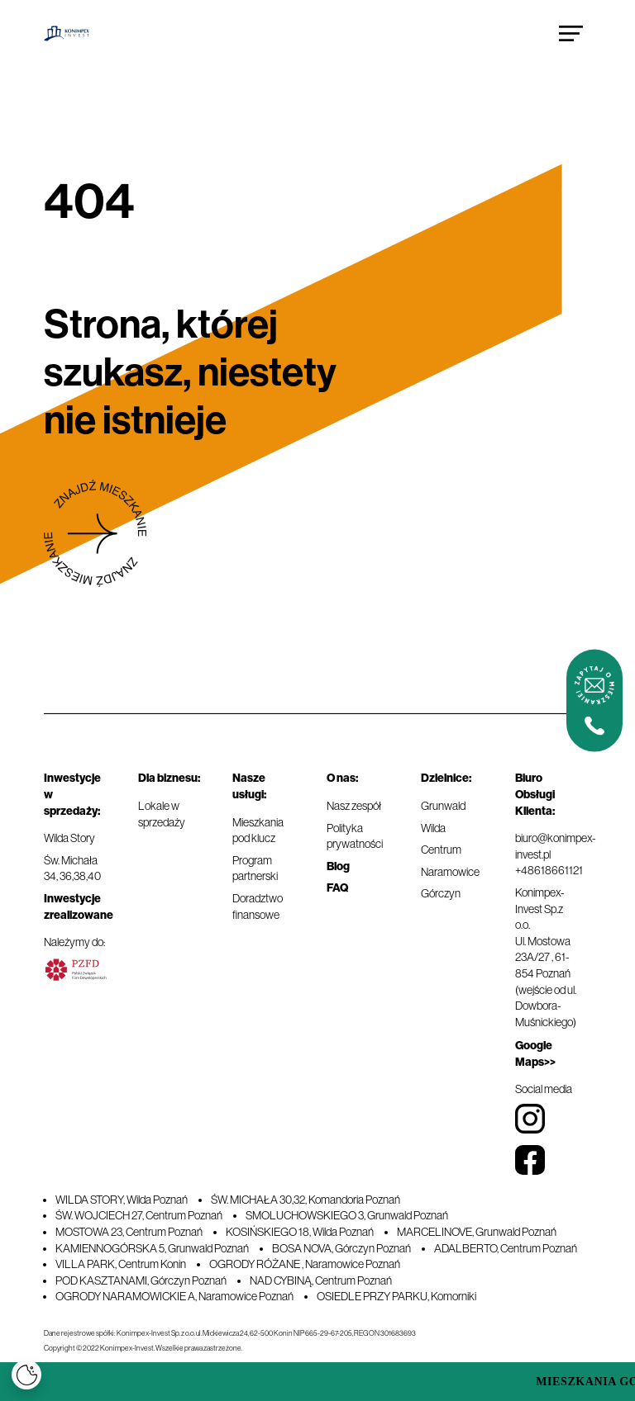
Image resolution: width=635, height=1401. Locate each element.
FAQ (337, 888)
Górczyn (441, 893)
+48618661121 (549, 870)
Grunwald (443, 805)
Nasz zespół (354, 805)
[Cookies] (26, 1374)
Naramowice (450, 871)
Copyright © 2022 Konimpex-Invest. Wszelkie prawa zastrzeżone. (143, 1348)
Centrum (441, 849)
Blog (338, 866)
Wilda (433, 828)
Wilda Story (69, 838)
